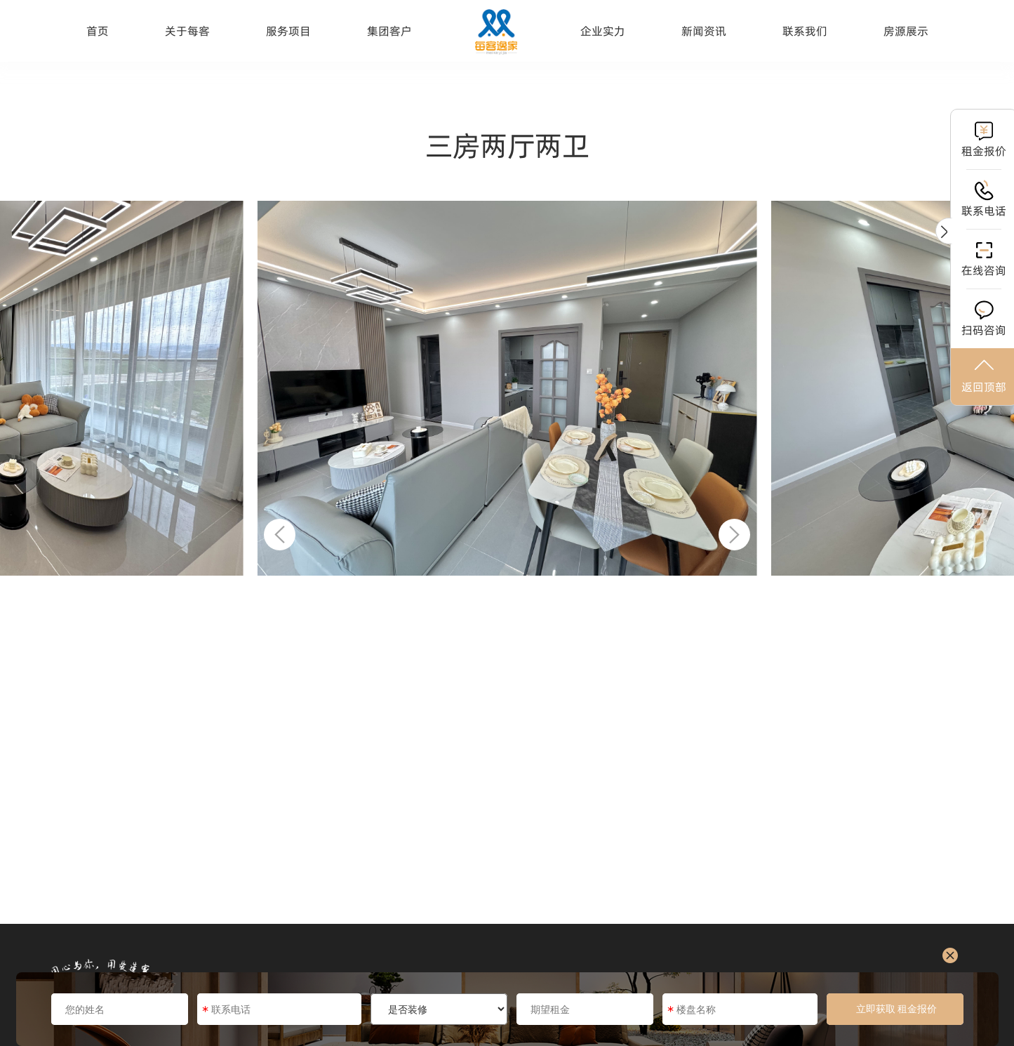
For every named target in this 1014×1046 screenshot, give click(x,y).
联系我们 (804, 31)
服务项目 (288, 31)
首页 (97, 31)
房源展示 (905, 31)
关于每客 (187, 31)
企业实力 (602, 31)
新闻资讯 (703, 31)
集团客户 (389, 31)
